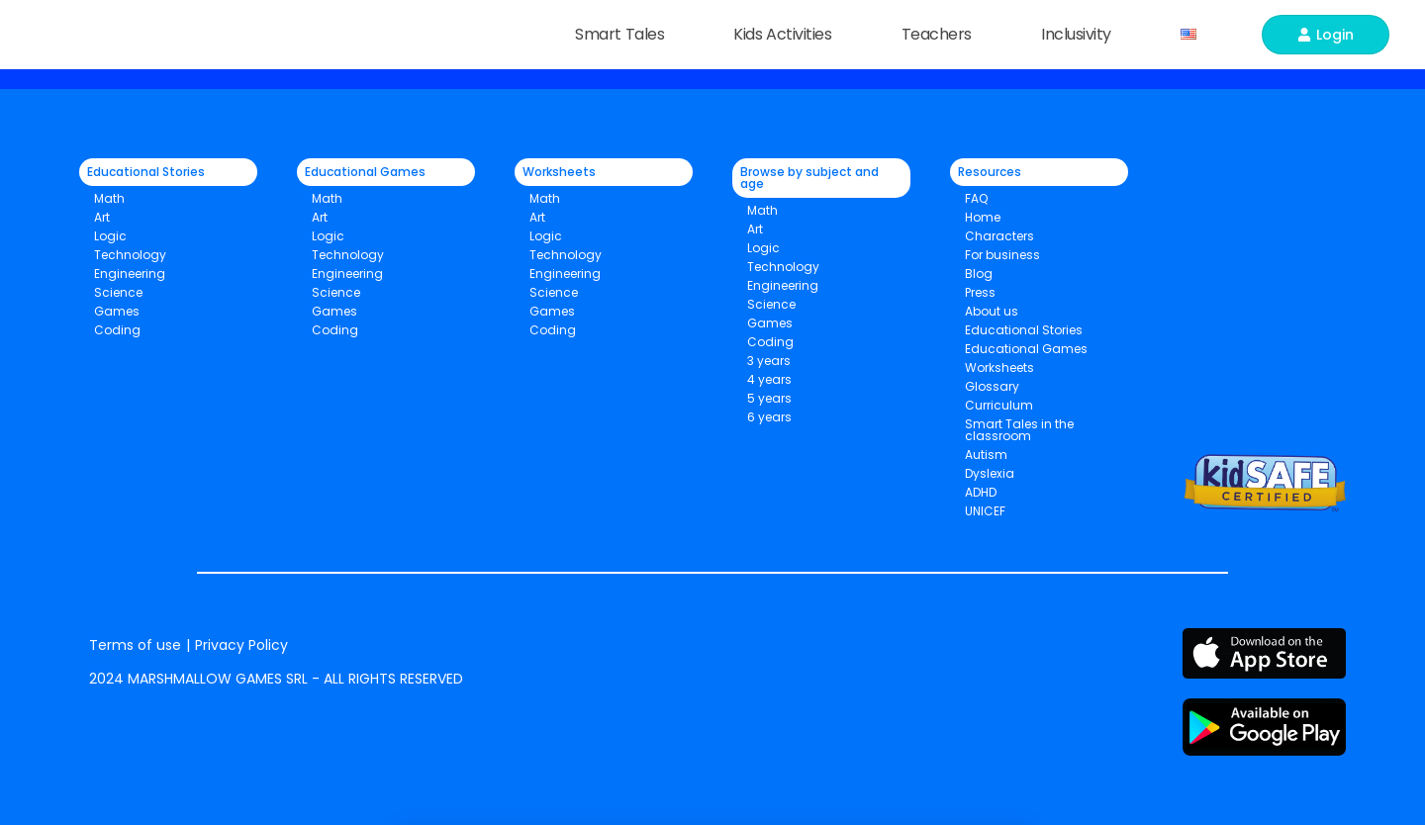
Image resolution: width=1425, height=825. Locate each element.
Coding (117, 329)
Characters (999, 236)
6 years (769, 417)
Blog (979, 273)
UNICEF (985, 511)
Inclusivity (1081, 34)
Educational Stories (1024, 329)
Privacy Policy (241, 645)
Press (980, 292)
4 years (769, 379)
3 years (769, 360)
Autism (986, 454)
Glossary (992, 386)
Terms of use (135, 645)
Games (334, 311)
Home (982, 217)
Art (102, 217)
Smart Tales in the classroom (1019, 429)
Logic (110, 236)
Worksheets (999, 367)
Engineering (129, 273)
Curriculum (999, 405)
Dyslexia (989, 473)
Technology (130, 254)
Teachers (942, 34)
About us (991, 311)
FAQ (976, 198)
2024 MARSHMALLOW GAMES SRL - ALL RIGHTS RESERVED (276, 678)
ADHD (981, 492)
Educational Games (1026, 348)
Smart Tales (624, 34)
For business (1002, 254)
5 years (769, 398)
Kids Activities (787, 34)
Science (118, 292)
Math (109, 198)
